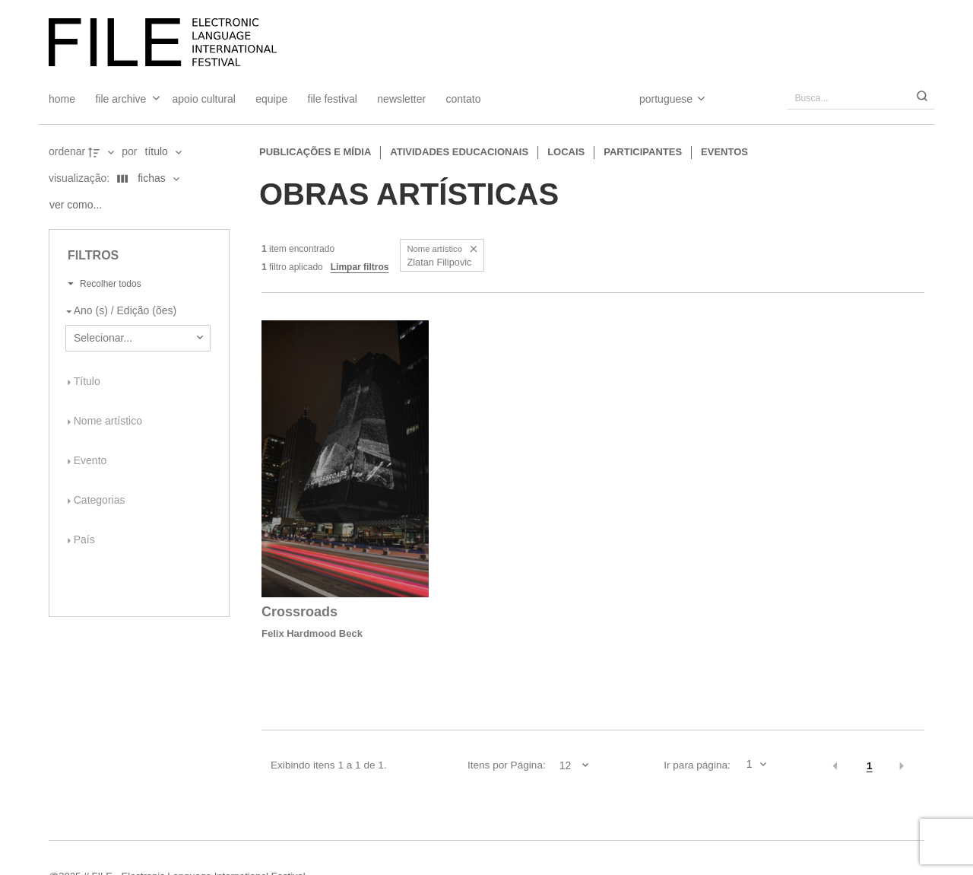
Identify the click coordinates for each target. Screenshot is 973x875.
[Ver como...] (79, 205)
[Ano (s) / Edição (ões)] (135, 311)
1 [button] (870, 766)
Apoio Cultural (204, 99)
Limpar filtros (360, 267)
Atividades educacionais (459, 152)
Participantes (643, 152)
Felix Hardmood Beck (312, 633)
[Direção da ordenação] (102, 152)
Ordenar (67, 151)
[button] (474, 249)
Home (62, 99)
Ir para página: (697, 765)
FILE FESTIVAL (332, 99)
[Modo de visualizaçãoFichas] (145, 178)
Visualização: (81, 178)
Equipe (271, 99)
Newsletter (401, 99)
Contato (463, 99)
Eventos (724, 152)
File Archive (120, 99)
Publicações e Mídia (315, 152)
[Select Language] (657, 99)
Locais (566, 152)
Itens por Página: (506, 765)
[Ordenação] (163, 152)
